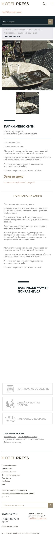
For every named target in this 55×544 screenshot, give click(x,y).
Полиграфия (7, 469)
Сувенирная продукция (11, 475)
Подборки (6, 481)
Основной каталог (9, 465)
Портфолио (6, 478)
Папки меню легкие (27, 33)
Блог (3, 484)
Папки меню (9, 33)
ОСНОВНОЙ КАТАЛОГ (23, 30)
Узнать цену (13, 176)
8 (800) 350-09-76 (10, 514)
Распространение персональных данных (18, 493)
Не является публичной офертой (19, 183)
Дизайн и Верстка (9, 472)
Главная (8, 30)
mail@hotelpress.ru (11, 12)
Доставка (5, 496)
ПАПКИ (37, 30)
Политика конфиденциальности (14, 490)
